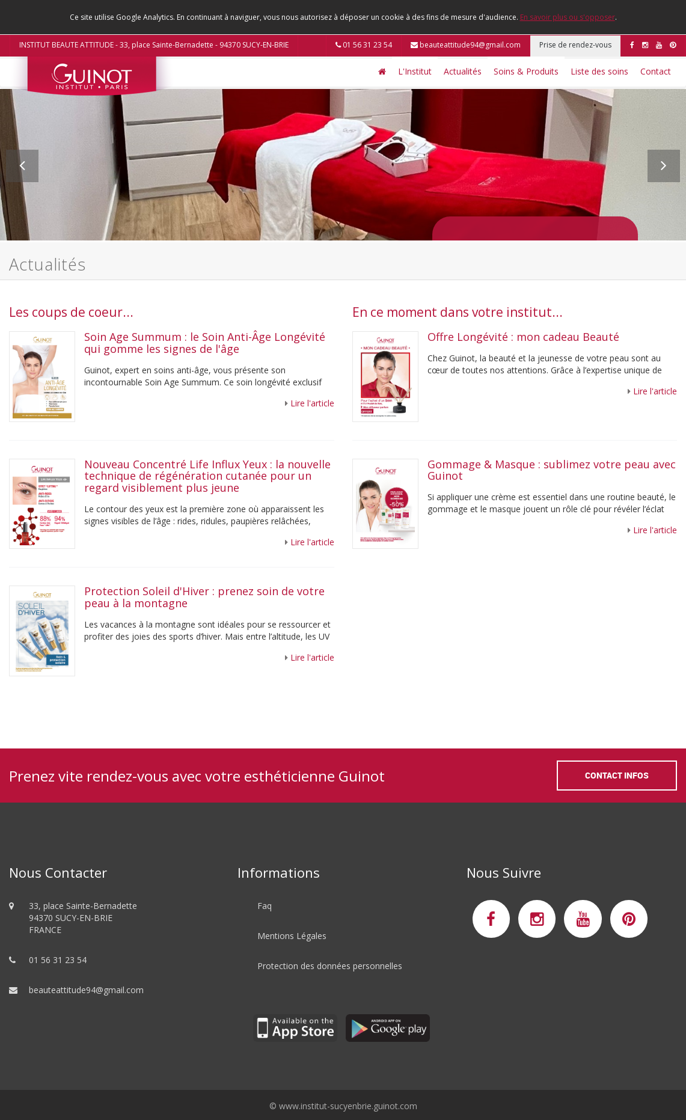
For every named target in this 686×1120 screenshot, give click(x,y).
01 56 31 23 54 (363, 45)
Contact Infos (617, 775)
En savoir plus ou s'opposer (567, 17)
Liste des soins (599, 71)
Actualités (463, 71)
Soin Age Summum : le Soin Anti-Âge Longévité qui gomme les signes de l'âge (204, 342)
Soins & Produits (526, 71)
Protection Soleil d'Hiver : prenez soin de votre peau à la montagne (204, 597)
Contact (655, 71)
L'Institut (415, 71)
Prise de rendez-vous (575, 45)
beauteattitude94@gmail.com (466, 45)
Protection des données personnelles (329, 966)
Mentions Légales (291, 935)
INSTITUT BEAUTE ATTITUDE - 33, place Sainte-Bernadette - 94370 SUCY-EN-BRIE (154, 45)
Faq (264, 905)
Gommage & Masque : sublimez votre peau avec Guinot (551, 470)
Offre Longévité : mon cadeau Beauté (523, 336)
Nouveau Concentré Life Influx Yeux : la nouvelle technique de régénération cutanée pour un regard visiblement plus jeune (207, 476)
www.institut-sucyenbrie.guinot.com (348, 1106)
